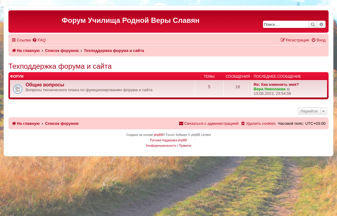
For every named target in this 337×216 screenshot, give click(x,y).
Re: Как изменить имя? (276, 84)
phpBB (158, 134)
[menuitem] (38, 40)
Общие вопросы (45, 84)
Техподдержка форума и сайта (60, 66)
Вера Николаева (270, 89)
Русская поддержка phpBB (168, 140)
